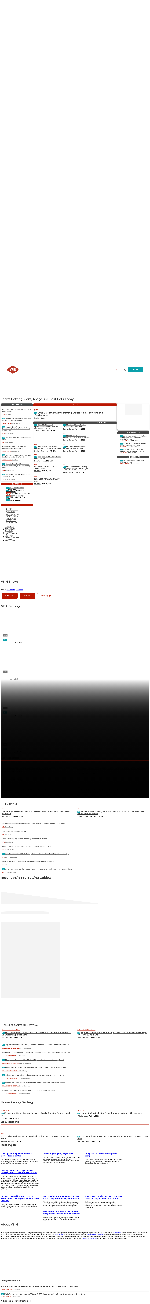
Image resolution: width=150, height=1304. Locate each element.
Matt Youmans (10, 540)
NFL (3, 809)
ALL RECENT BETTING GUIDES (16, 498)
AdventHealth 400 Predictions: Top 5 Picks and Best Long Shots (16, 419)
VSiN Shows (11, 590)
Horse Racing (7, 460)
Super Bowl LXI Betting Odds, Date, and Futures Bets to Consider (27, 846)
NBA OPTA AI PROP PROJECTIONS (15, 488)
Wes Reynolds (10, 529)
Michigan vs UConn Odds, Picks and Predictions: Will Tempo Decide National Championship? (37, 1052)
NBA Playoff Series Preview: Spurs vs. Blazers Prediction (74, 447)
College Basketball (11, 1030)
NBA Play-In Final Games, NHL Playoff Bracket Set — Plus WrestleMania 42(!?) (47, 479)
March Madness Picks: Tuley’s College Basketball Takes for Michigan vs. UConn (35, 1067)
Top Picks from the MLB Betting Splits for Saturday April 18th (133, 444)
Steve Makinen (15, 423)
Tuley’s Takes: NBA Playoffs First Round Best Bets (47, 457)
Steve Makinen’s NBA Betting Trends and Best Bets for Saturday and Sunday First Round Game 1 (75, 468)
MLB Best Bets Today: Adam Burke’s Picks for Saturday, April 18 (132, 450)
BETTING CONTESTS (18, 496)
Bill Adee (8, 414)
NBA (3, 414)
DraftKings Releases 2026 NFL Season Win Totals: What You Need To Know (36, 812)
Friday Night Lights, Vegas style (58, 1153)
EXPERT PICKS (15, 500)
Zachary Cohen (39, 418)
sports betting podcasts (95, 1234)
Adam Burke (15, 451)
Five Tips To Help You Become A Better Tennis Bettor (16, 1154)
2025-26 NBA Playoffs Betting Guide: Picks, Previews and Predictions (68, 413)
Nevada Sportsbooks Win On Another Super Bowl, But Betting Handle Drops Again (33, 823)
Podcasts (19, 590)
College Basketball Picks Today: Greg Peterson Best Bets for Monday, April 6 (34, 1075)
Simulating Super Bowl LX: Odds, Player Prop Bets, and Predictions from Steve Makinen (38, 869)
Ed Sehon (15, 460)
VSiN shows (59, 1234)
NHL (3, 479)
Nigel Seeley (9, 442)
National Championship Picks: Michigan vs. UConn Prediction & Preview (28, 1090)
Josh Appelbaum (12, 510)
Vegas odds (117, 1233)
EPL (3, 442)
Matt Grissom (11, 518)
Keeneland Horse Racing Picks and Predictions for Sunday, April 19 (16, 456)
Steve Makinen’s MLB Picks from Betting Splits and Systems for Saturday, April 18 (16, 465)
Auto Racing (6, 423)
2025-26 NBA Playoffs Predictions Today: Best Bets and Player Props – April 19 (46, 426)
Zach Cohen (10, 513)
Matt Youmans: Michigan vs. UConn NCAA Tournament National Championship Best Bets (36, 1033)
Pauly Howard (11, 521)
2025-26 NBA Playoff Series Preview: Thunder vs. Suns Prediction (76, 436)
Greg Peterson (10, 528)
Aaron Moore (9, 527)
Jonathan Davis (10, 479)
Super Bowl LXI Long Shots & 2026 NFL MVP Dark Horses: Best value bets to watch (111, 812)
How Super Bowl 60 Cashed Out (14, 831)
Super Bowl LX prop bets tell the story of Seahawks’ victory (24, 839)
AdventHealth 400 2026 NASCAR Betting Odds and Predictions (14, 447)
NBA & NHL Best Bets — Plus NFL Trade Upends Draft (46, 467)
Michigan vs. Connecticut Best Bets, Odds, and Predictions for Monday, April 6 (34, 1060)
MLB (3, 470)
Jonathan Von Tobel (12, 538)
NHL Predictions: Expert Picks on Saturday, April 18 (133, 461)
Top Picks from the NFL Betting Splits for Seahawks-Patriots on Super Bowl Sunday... (37, 854)
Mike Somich (9, 535)
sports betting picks (90, 1238)
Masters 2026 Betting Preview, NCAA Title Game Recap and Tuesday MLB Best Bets (39, 1286)
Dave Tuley (9, 536)
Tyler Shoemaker (11, 534)
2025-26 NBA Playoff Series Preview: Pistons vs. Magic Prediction (47, 447)
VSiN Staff (8, 539)
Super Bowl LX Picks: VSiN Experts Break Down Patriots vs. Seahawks (28, 861)
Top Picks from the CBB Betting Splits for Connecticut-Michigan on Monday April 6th (112, 1033)
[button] (116, 369)
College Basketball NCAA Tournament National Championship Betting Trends (35, 1083)
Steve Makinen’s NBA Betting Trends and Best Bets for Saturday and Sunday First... (16, 429)
